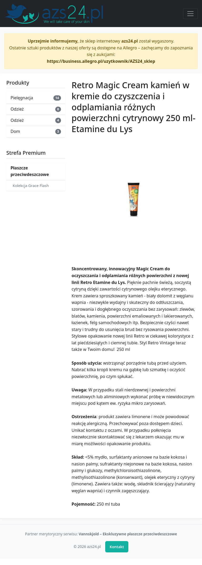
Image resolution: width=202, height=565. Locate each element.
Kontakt (117, 546)
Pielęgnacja (36, 98)
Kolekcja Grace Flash (31, 185)
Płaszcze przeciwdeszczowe (30, 171)
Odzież (36, 109)
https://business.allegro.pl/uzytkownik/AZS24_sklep (101, 61)
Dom (36, 131)
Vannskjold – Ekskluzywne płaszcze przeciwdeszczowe (128, 533)
